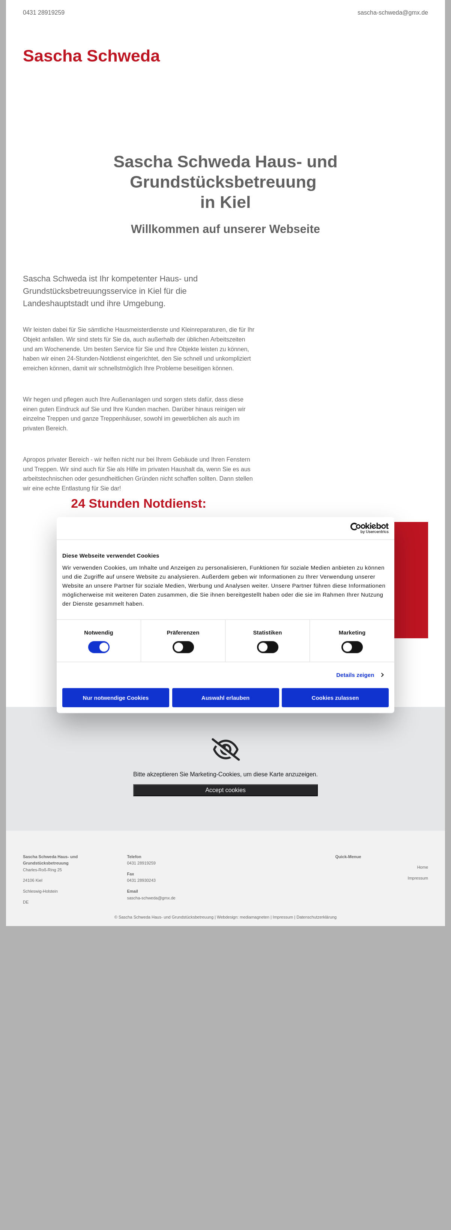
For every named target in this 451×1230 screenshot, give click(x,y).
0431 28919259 (141, 863)
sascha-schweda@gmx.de (151, 898)
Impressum (418, 878)
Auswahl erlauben (225, 697)
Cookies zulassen (335, 697)
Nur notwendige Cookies (116, 697)
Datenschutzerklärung (316, 917)
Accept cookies (225, 790)
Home (422, 867)
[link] (226, 749)
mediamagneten (254, 917)
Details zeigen (355, 675)
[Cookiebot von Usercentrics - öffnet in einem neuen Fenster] (356, 528)
